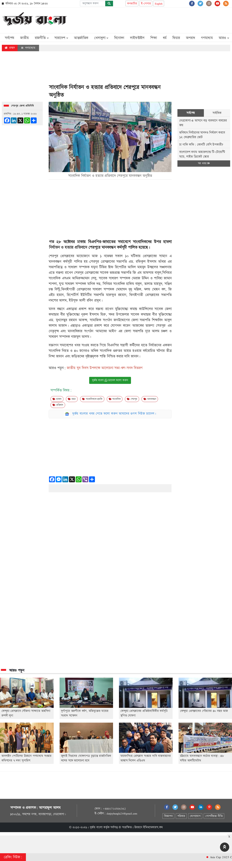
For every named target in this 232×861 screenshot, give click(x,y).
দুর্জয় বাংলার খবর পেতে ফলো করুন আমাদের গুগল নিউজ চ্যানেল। (114, 413)
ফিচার (176, 38)
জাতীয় (24, 38)
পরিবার (181, 816)
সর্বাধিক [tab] (217, 113)
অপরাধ (190, 38)
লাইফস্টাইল (137, 38)
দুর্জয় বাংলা (96, 827)
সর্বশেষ (9, 38)
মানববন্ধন (150, 399)
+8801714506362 (114, 808)
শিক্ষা (153, 38)
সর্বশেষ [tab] (190, 113)
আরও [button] (224, 38)
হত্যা (72, 399)
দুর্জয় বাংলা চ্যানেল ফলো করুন (110, 380)
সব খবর (204, 163)
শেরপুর (132, 399)
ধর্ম (165, 38)
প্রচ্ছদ (10, 48)
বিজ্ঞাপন (168, 816)
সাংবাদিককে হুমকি (92, 399)
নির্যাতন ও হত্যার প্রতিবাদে (68, 247)
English (158, 3)
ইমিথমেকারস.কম (153, 827)
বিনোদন (119, 38)
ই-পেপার (146, 3)
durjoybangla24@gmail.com (122, 813)
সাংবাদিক (115, 399)
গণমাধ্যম (207, 38)
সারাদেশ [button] (61, 38)
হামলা (57, 399)
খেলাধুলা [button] (101, 38)
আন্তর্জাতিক (81, 38)
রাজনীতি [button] (42, 38)
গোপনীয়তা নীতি (213, 816)
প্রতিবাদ (58, 405)
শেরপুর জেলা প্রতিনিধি (22, 106)
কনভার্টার (132, 3)
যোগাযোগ (195, 816)
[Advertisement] (162, 19)
